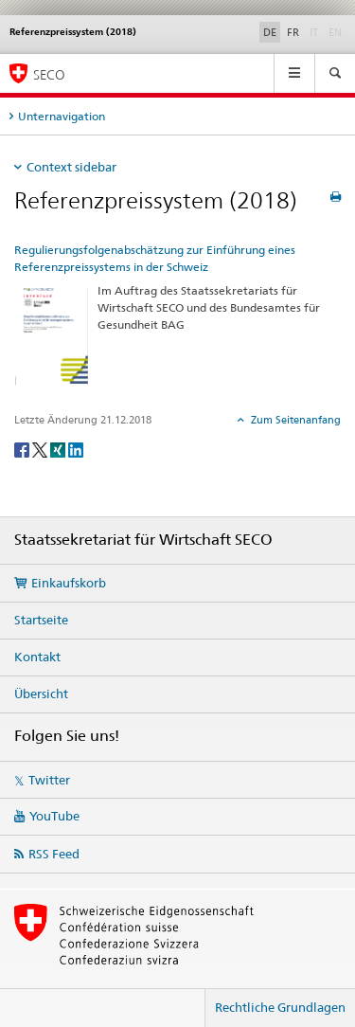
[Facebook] (23, 448)
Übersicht (41, 693)
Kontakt (37, 656)
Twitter (49, 779)
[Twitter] (41, 448)
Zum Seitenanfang (294, 419)
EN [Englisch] (337, 31)
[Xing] (59, 448)
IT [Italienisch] (316, 31)
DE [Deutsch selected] (269, 32)
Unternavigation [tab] (61, 116)
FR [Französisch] (293, 32)
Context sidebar (71, 166)
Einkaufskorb (68, 582)
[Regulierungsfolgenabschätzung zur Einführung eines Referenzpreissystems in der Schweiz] (51, 335)
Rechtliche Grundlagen (280, 1007)
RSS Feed (54, 853)
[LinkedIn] (75, 448)
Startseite (41, 619)
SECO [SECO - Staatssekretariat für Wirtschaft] (49, 74)
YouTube (54, 815)
